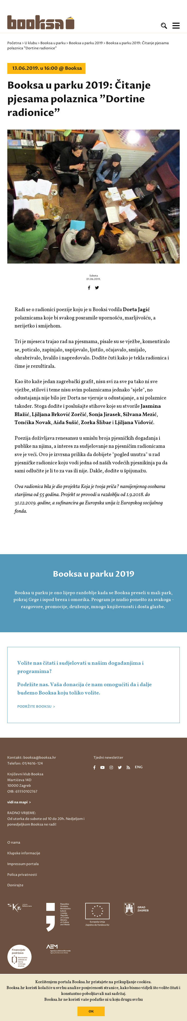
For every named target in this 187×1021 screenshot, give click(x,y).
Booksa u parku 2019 (86, 43)
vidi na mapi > (19, 802)
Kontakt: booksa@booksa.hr (31, 757)
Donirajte (15, 885)
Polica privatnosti (22, 874)
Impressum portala (23, 864)
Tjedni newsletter (108, 757)
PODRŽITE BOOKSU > (36, 706)
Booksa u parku (52, 43)
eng (139, 767)
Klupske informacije (23, 853)
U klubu (31, 43)
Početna (14, 43)
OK (91, 1011)
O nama (13, 842)
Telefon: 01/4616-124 (25, 763)
